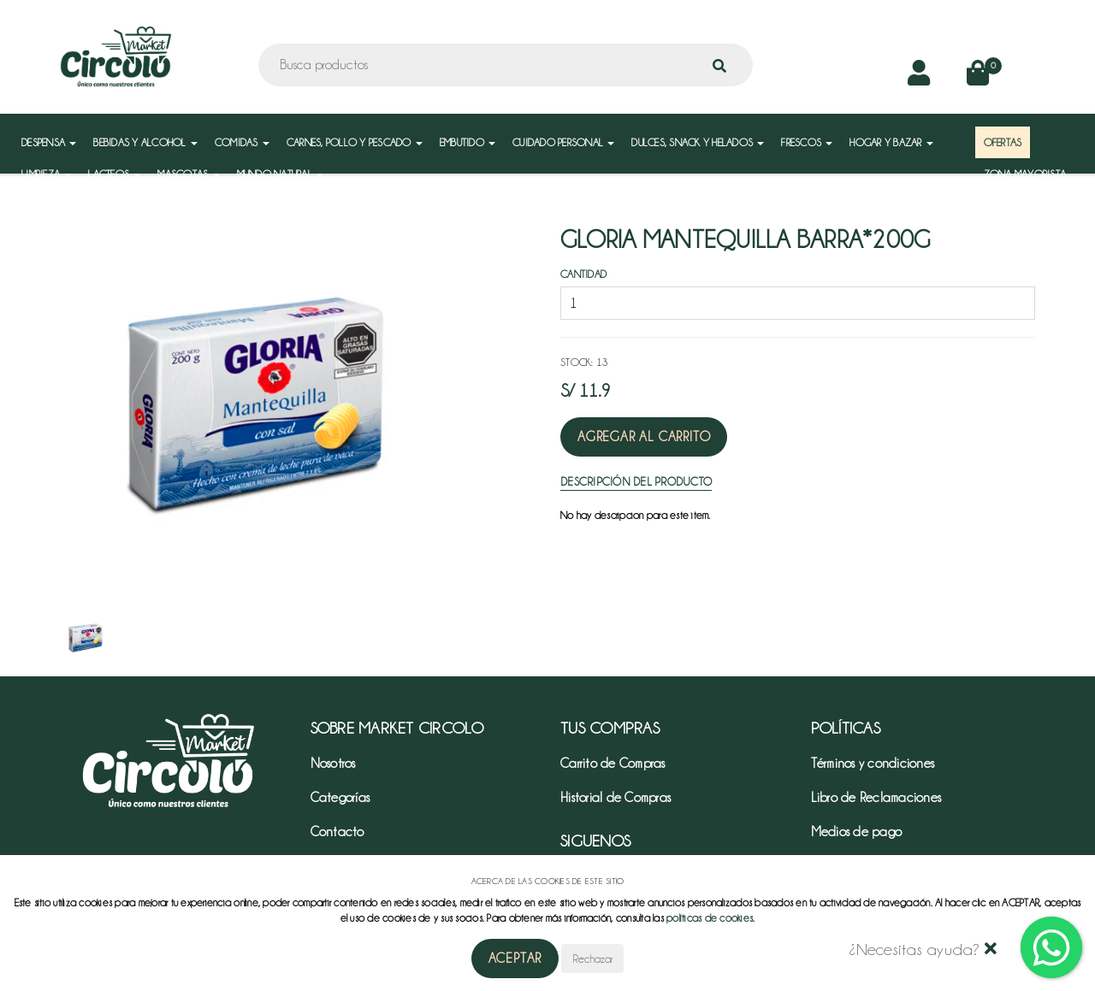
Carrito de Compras (613, 763)
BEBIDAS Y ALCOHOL (145, 142)
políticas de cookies (709, 917)
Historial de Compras (615, 798)
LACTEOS (114, 174)
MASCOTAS (188, 174)
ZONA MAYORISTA (1025, 174)
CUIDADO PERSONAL (563, 142)
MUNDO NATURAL (280, 174)
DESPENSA (48, 142)
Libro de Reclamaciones (876, 798)
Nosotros (333, 763)
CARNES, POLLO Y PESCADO (355, 142)
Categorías (340, 798)
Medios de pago (857, 832)
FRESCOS (806, 142)
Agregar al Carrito (643, 437)
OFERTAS (1003, 142)
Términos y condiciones (873, 763)
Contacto (337, 832)
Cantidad (583, 274)
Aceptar (515, 958)
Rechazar (592, 958)
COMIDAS (242, 142)
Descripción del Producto (636, 481)
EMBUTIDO (467, 142)
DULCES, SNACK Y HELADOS (697, 142)
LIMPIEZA (46, 174)
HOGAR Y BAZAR (891, 142)
